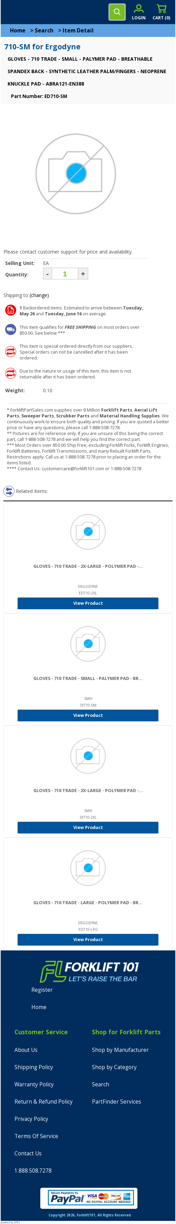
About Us (26, 1050)
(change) (39, 295)
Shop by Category (114, 1067)
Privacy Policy (31, 1119)
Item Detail (78, 30)
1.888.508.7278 (33, 1170)
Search (44, 30)
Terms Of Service (36, 1136)
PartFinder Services (116, 1101)
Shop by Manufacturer (120, 1050)
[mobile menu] (11, 12)
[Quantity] (65, 273)
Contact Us (28, 1153)
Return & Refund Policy (43, 1101)
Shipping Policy (33, 1067)
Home (17, 30)
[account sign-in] (138, 11)
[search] (117, 12)
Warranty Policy (34, 1084)
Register (42, 990)
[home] (33, 12)
